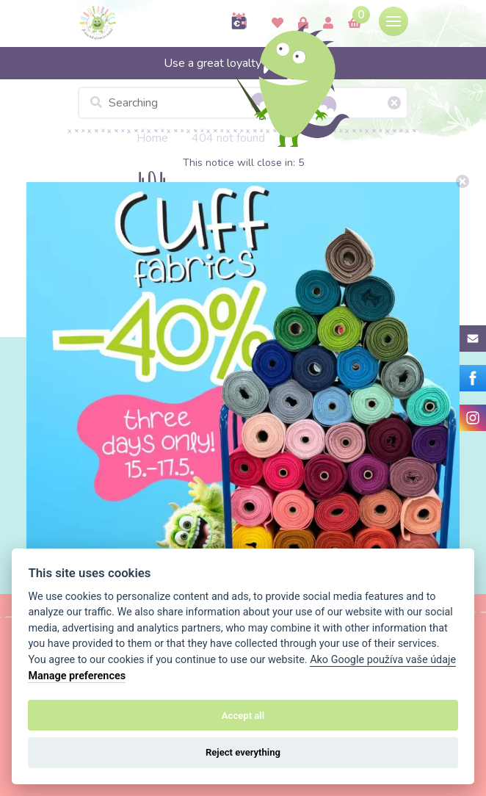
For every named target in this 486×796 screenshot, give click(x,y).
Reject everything (243, 752)
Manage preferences (77, 676)
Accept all (243, 715)
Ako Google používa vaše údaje (383, 660)
